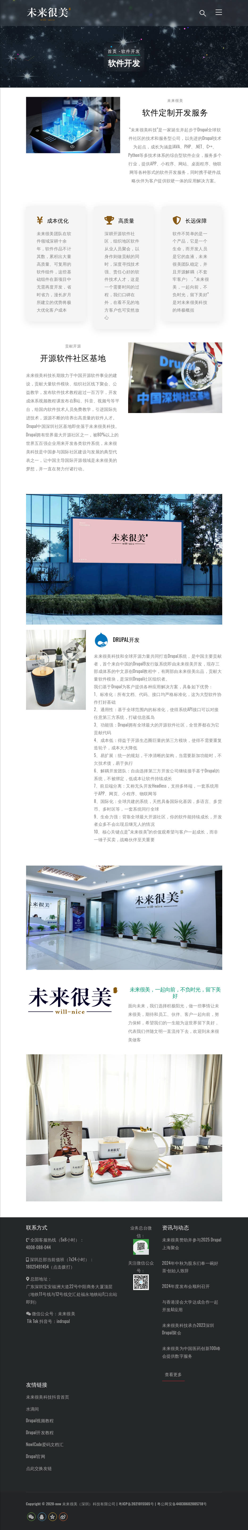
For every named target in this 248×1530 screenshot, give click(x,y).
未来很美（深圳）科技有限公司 (88, 1503)
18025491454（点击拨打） (50, 1266)
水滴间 (32, 1409)
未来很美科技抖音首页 (47, 1397)
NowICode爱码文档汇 (45, 1444)
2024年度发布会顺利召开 (186, 1286)
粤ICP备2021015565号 (136, 1503)
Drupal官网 (35, 1456)
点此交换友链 (39, 1468)
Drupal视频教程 (40, 1420)
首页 (112, 51)
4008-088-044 (38, 1247)
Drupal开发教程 (40, 1432)
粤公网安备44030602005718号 (182, 1503)
